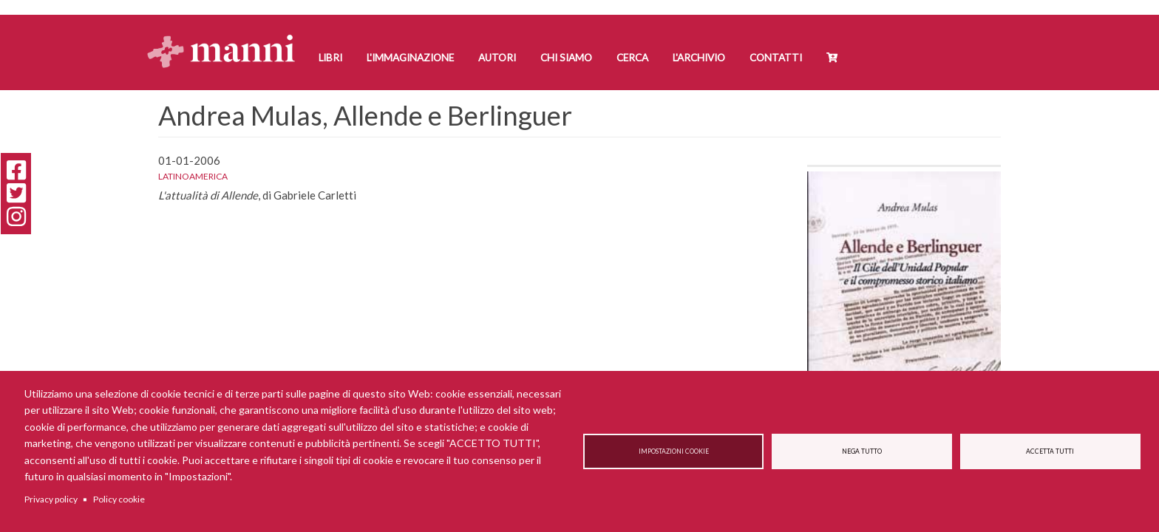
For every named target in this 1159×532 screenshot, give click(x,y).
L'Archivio (699, 58)
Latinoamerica (193, 176)
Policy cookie (119, 499)
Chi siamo (566, 58)
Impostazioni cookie (674, 451)
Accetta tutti (1050, 451)
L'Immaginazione (410, 58)
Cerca (632, 58)
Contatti (776, 58)
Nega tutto (862, 451)
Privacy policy (51, 499)
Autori (497, 58)
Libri (330, 58)
